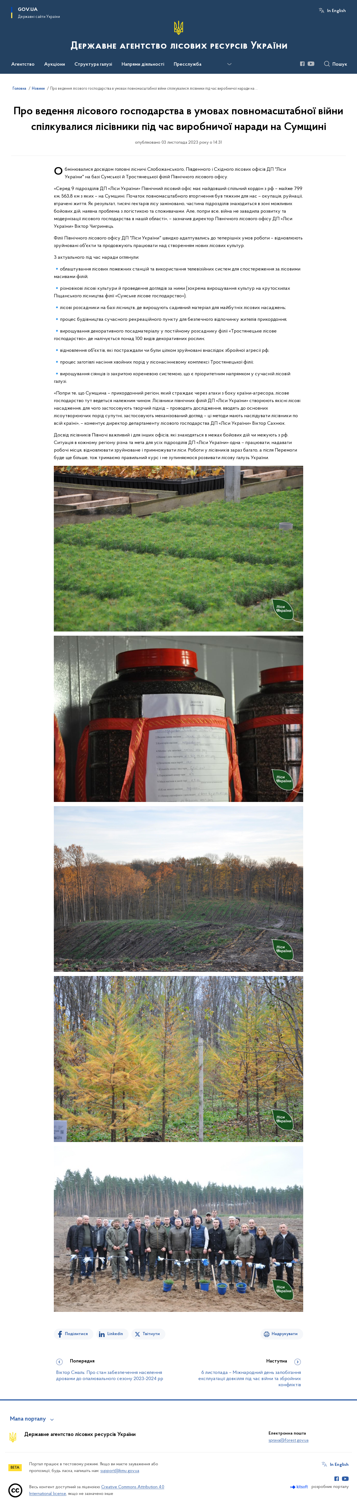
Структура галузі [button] (93, 64)
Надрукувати (285, 1334)
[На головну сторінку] (178, 36)
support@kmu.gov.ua (119, 1471)
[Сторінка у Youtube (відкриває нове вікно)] (311, 63)
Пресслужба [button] (187, 64)
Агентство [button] (23, 64)
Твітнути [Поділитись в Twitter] (151, 1334)
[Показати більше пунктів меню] (229, 64)
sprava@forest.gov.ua (288, 1440)
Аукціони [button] (54, 64)
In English (336, 11)
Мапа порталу (28, 1419)
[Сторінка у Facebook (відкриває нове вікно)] (302, 63)
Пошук (339, 64)
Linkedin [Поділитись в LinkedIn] (115, 1334)
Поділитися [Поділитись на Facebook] (76, 1334)
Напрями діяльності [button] (143, 64)
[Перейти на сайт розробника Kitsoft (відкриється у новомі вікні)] (300, 1487)
